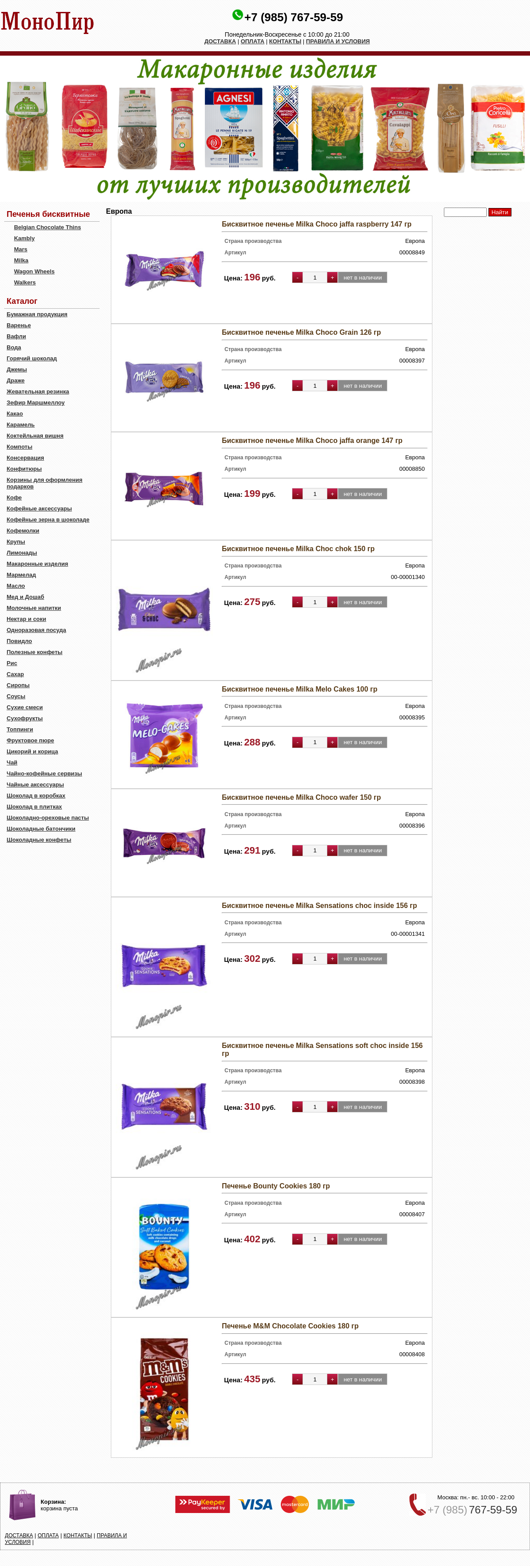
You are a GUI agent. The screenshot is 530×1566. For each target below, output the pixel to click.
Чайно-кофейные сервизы (44, 773)
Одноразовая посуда (36, 630)
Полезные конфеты (34, 652)
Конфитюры (24, 468)
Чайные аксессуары (35, 784)
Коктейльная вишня (35, 435)
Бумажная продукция (37, 314)
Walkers (25, 282)
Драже (16, 380)
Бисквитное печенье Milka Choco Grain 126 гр (301, 332)
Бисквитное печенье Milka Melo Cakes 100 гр (299, 689)
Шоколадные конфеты (39, 839)
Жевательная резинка (38, 391)
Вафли (16, 336)
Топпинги (20, 729)
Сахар (15, 674)
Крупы (16, 541)
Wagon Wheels (34, 271)
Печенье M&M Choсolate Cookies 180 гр (290, 1326)
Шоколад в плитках (34, 806)
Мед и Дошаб (25, 597)
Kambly (24, 238)
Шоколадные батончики (41, 828)
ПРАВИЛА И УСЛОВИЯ (338, 41)
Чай (12, 762)
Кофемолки (23, 530)
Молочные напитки (34, 608)
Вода (14, 347)
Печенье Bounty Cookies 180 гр (276, 1186)
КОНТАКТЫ (285, 41)
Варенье (19, 325)
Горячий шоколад (32, 358)
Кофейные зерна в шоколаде (48, 519)
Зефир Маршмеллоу (35, 402)
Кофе (14, 497)
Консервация (25, 457)
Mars (20, 249)
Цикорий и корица (32, 751)
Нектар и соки (26, 619)
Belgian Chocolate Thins (47, 227)
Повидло (19, 641)
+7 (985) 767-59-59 (293, 17)
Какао (15, 413)
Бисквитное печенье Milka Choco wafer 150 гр (301, 797)
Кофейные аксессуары (39, 508)
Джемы (17, 369)
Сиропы (18, 685)
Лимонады (22, 552)
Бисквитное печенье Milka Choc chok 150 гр (298, 548)
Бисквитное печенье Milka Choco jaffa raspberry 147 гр (317, 224)
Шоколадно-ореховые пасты (48, 817)
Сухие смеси (25, 707)
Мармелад (21, 574)
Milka (21, 260)
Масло (16, 586)
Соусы (16, 696)
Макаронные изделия (37, 563)
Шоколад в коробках (36, 795)
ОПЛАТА (253, 41)
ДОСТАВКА (220, 41)
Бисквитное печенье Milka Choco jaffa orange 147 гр (312, 440)
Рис (12, 663)
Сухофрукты (25, 718)
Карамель (21, 424)
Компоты (19, 446)
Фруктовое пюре (30, 740)
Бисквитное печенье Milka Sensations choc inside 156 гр (319, 905)
